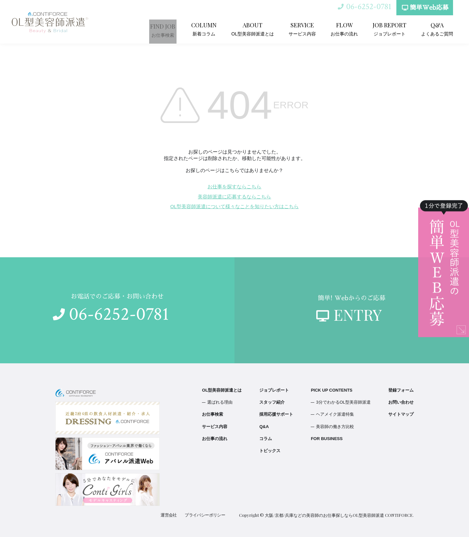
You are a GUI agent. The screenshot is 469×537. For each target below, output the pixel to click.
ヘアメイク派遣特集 (335, 414)
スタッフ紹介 (272, 402)
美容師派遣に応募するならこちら (234, 196)
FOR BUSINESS (327, 438)
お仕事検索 (173, 28)
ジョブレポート (392, 28)
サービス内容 (307, 28)
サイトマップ (401, 414)
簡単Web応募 (424, 10)
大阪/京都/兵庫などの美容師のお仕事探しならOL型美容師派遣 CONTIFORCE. (339, 515)
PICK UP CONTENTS (331, 390)
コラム (265, 438)
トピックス (269, 450)
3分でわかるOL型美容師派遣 (343, 402)
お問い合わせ (401, 402)
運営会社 (170, 515)
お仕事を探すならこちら (234, 186)
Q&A (264, 426)
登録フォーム (401, 390)
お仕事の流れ (347, 28)
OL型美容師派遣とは (260, 28)
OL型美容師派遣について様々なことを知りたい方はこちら (234, 206)
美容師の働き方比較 (335, 426)
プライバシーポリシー (205, 515)
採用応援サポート (276, 414)
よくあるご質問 (438, 28)
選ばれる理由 (220, 402)
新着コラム (213, 28)
